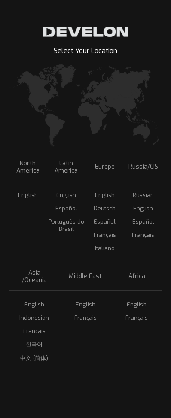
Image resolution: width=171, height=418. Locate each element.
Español (66, 208)
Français (105, 235)
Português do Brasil (66, 225)
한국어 (34, 344)
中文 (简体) (34, 358)
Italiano (105, 248)
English (28, 195)
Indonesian (34, 317)
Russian (143, 195)
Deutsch (105, 208)
